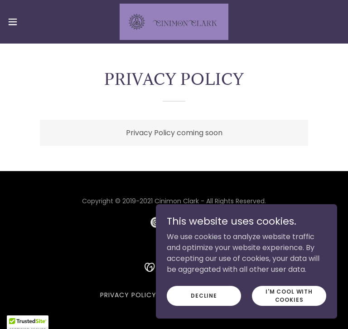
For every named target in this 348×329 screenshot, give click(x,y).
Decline (204, 295)
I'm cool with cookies (289, 295)
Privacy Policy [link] (128, 295)
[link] (174, 22)
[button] (29, 22)
